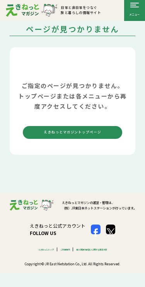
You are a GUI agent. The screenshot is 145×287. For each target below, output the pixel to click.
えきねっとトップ (29, 258)
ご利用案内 (59, 258)
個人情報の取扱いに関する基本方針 (102, 258)
